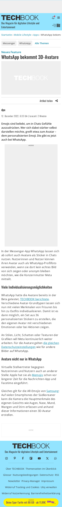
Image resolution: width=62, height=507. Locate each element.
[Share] (57, 100)
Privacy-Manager (30, 481)
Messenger (9, 43)
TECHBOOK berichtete (34, 299)
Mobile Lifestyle (22, 34)
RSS (57, 474)
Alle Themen (42, 43)
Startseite (6, 34)
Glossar (7, 474)
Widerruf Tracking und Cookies (22, 487)
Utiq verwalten (49, 487)
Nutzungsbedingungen (25, 474)
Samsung (52, 391)
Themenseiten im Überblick (41, 468)
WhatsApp (25, 43)
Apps (36, 34)
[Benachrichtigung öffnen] (53, 17)
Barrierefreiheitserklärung (45, 493)
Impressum (47, 481)
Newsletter (14, 481)
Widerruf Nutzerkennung (16, 493)
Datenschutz (47, 474)
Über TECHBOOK (15, 468)
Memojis (37, 375)
